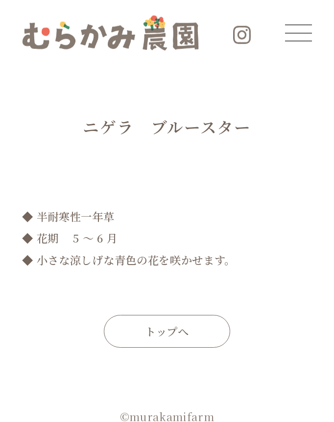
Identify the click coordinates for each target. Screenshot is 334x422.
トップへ (167, 331)
